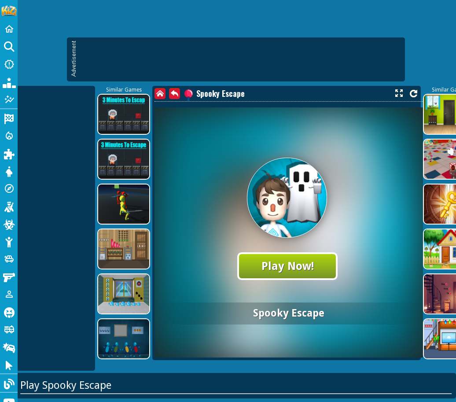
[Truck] (9, 329)
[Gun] (9, 276)
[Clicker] (9, 364)
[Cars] (9, 259)
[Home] (9, 29)
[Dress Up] (9, 171)
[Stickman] (9, 241)
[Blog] (9, 383)
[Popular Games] (9, 82)
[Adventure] (9, 188)
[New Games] (9, 64)
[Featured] (9, 99)
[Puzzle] (9, 153)
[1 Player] (9, 294)
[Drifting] (9, 347)
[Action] (9, 135)
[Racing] (9, 118)
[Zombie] (9, 223)
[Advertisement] (240, 59)
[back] (174, 93)
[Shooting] (9, 206)
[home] (159, 93)
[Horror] (9, 312)
